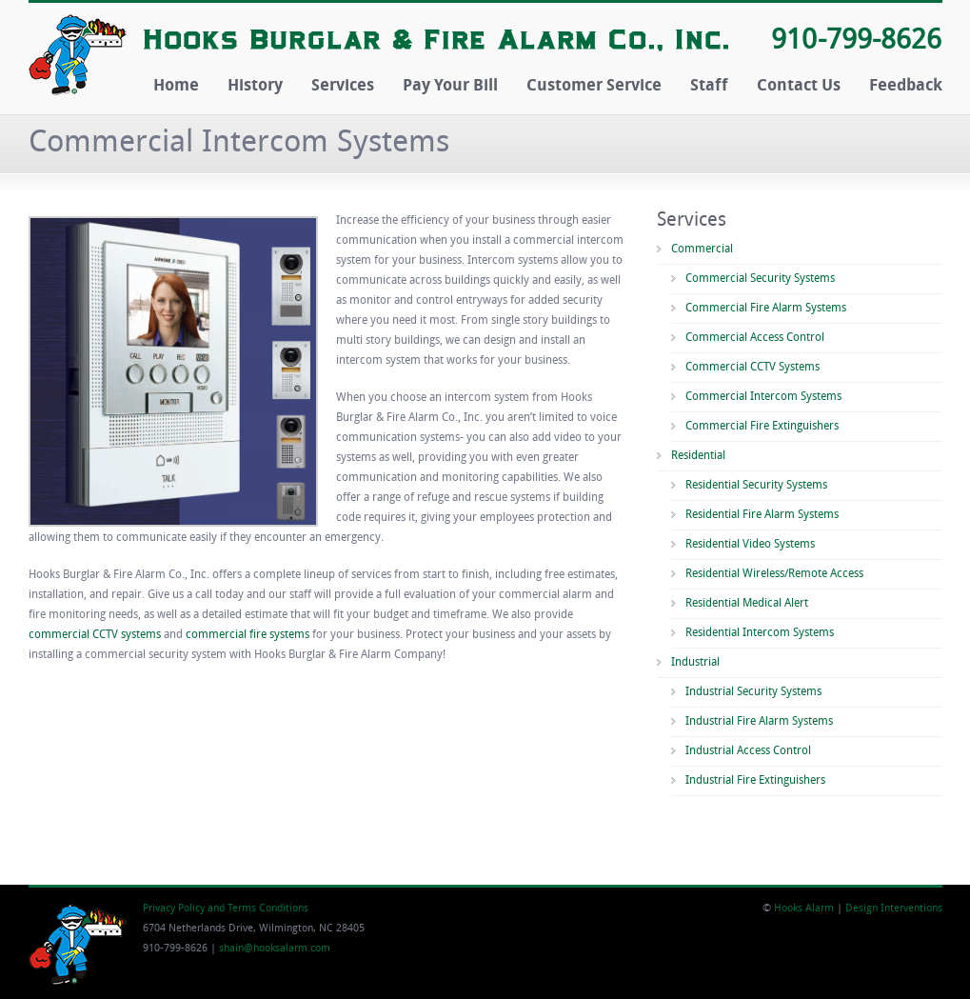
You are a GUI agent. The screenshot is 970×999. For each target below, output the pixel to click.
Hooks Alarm (804, 909)
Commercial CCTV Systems (752, 367)
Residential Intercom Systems (759, 633)
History (255, 86)
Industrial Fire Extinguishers (755, 781)
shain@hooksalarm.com (274, 949)
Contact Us (799, 86)
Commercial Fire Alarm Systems (765, 308)
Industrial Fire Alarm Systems (759, 722)
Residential (698, 456)
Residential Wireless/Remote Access (774, 574)
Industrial (695, 663)
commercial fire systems (247, 635)
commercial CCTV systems (95, 635)
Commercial (702, 249)
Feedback (905, 86)
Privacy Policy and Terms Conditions (225, 909)
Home (176, 86)
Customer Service (594, 86)
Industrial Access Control (748, 751)
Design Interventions (893, 909)
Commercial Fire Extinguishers (762, 426)
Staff (709, 86)
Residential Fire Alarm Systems (762, 515)
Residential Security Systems (756, 485)
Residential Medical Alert (746, 603)
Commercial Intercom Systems (763, 397)
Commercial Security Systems (760, 279)
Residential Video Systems (750, 544)
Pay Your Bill (450, 86)
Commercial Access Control (754, 338)
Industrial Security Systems (753, 692)
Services (342, 86)
